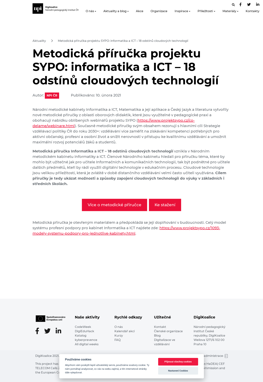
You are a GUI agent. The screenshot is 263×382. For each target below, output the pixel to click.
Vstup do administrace (209, 356)
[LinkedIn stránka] (257, 5)
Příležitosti (205, 11)
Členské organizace (168, 331)
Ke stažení (165, 204)
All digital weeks (87, 344)
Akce (139, 11)
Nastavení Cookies (178, 370)
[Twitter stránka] (249, 5)
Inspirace (181, 11)
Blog (157, 335)
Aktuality (39, 41)
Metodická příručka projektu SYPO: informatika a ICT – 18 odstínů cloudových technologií (123, 41)
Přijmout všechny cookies (178, 361)
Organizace (159, 11)
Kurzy (118, 335)
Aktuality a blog (115, 11)
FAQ (117, 340)
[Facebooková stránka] (233, 5)
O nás (90, 11)
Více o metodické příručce (114, 204)
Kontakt (160, 327)
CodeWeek (83, 327)
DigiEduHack (84, 331)
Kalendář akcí (124, 331)
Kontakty (252, 11)
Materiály (229, 11)
